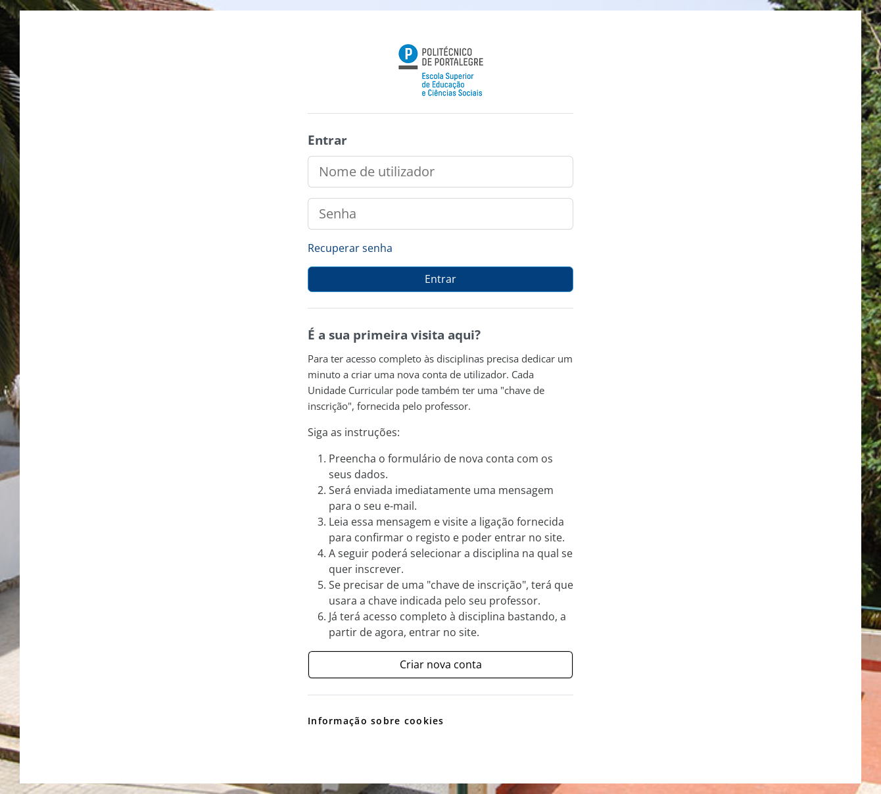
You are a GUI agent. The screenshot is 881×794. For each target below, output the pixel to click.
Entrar (440, 279)
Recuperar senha (350, 248)
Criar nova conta (441, 664)
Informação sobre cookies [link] (376, 720)
